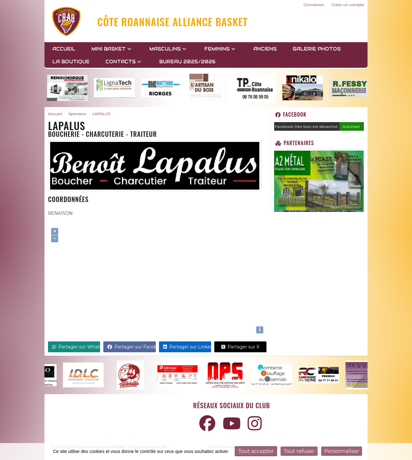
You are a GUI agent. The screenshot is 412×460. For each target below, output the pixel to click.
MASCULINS (167, 49)
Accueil (63, 49)
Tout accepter (255, 451)
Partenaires (294, 143)
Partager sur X (240, 347)
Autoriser (351, 126)
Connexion (314, 4)
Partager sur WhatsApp (76, 347)
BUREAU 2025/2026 (187, 62)
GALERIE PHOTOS (317, 49)
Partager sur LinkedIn (187, 347)
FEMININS (219, 49)
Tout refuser (299, 451)
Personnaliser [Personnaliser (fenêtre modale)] (341, 451)
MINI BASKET (111, 49)
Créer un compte (348, 4)
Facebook (290, 114)
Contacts (123, 62)
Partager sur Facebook (131, 347)
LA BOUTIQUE (71, 62)
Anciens (265, 49)
